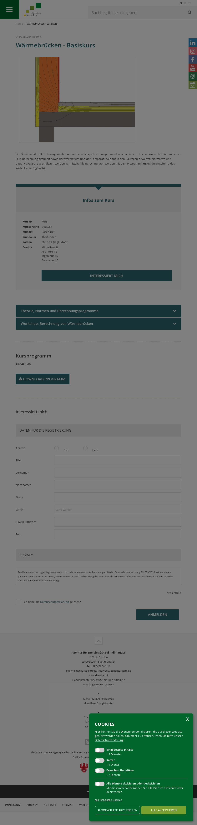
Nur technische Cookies (108, 800)
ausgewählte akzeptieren (117, 810)
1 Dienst (112, 764)
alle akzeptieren (164, 810)
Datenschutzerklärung (109, 740)
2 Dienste (113, 754)
